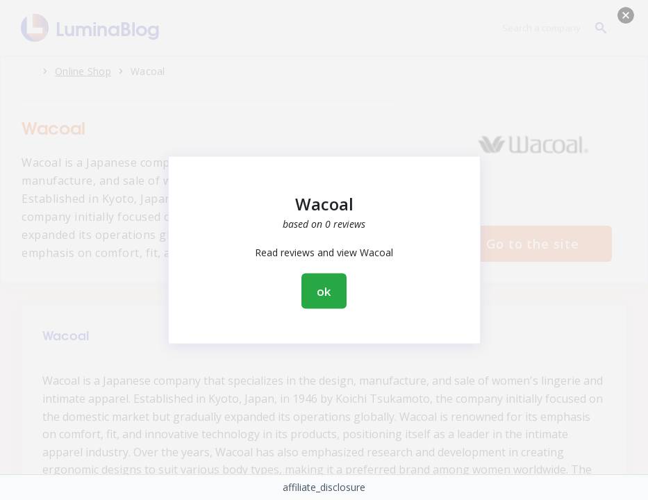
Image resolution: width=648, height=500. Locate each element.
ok (324, 291)
